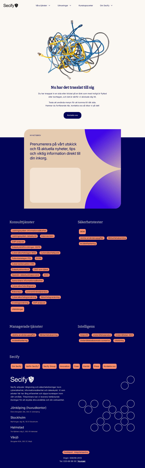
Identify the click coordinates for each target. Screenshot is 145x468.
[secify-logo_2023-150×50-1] (11, 4)
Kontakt (81, 461)
